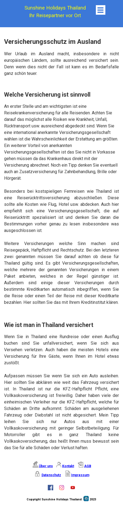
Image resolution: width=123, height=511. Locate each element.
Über (43, 466)
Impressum (80, 475)
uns (50, 466)
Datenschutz (51, 475)
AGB (87, 466)
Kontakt (68, 466)
